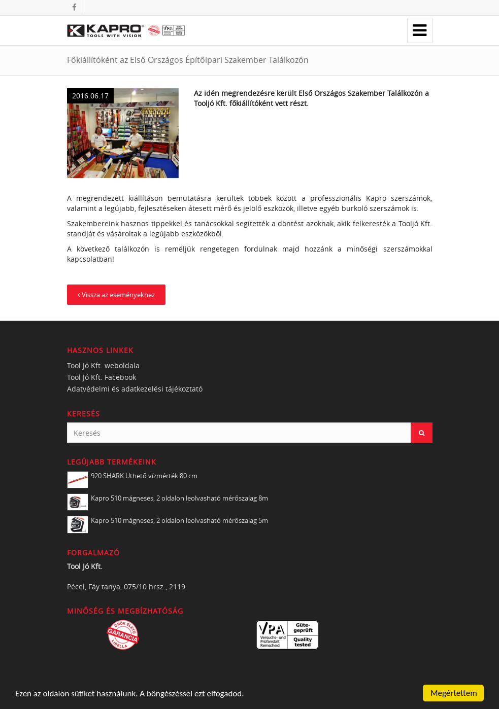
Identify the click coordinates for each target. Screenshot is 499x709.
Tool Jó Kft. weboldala (103, 365)
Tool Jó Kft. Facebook (101, 377)
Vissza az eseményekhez (116, 294)
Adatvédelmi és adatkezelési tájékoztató (135, 389)
